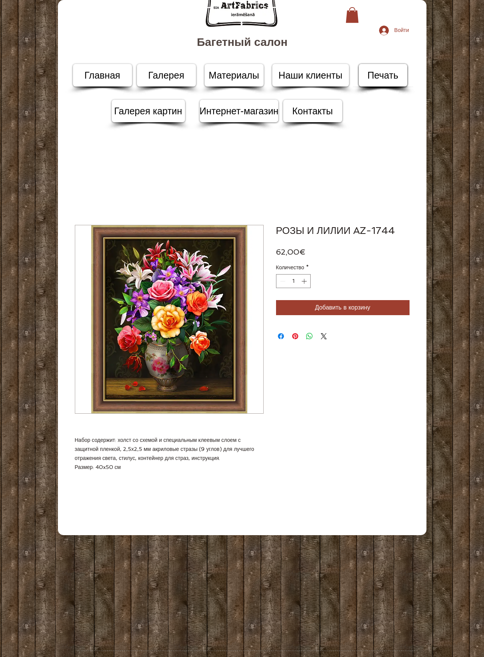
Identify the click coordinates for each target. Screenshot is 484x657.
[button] (352, 15)
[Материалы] (234, 75)
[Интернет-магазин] (239, 111)
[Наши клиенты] (310, 75)
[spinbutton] (293, 281)
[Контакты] (312, 111)
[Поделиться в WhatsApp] (309, 336)
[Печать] (383, 75)
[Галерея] (166, 75)
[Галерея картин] (148, 111)
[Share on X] (323, 336)
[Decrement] (282, 281)
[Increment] (305, 281)
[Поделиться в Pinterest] (295, 336)
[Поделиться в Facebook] (280, 336)
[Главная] (102, 75)
